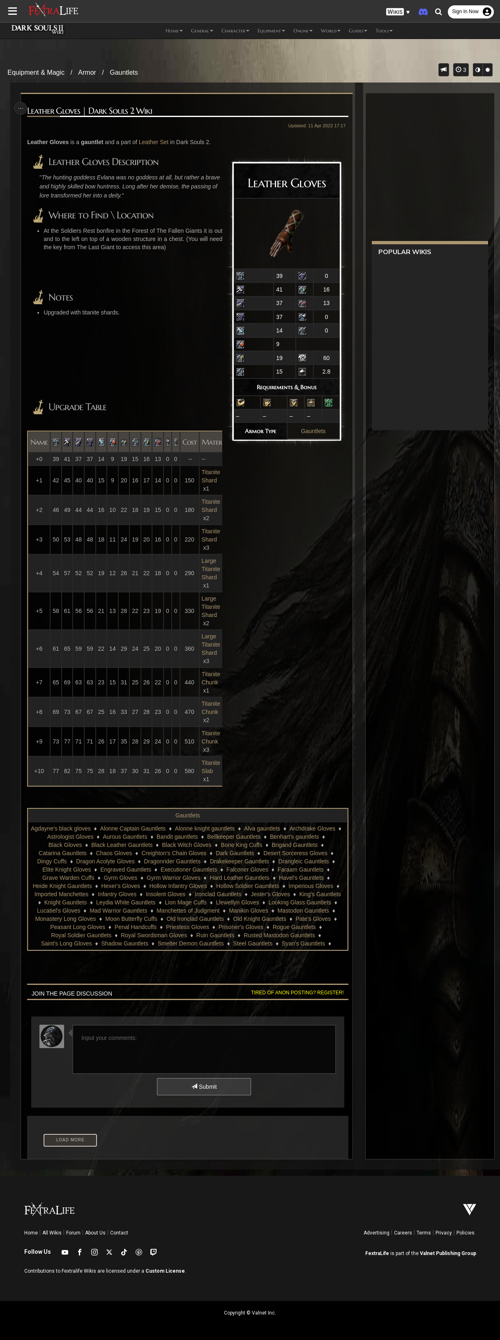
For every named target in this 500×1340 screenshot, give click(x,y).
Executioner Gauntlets (188, 869)
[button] (398, 12)
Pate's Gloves (313, 919)
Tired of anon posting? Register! (295, 993)
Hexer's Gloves (120, 886)
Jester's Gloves (270, 894)
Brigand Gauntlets (294, 845)
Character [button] (235, 31)
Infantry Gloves (116, 894)
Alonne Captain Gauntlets (137, 828)
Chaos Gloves (114, 853)
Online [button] (303, 31)
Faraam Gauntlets (300, 869)
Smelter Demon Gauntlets (190, 943)
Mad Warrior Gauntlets (118, 910)
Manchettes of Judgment (187, 910)
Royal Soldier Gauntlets (81, 935)
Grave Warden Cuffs (68, 877)
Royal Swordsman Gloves (153, 935)
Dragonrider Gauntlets (172, 861)
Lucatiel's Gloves (58, 910)
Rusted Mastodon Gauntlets (279, 935)
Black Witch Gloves (186, 845)
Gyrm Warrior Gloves (173, 877)
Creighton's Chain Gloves (173, 853)
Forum (73, 1233)
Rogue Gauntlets (294, 927)
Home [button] (174, 31)
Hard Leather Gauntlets (240, 877)
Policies (465, 1233)
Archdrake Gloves (316, 828)
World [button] (331, 31)
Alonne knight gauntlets (209, 828)
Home (31, 1233)
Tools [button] (384, 31)
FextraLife (377, 1253)
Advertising (376, 1233)
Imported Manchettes (61, 894)
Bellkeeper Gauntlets (238, 836)
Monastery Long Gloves (65, 919)
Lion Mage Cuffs (185, 902)
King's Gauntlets (320, 894)
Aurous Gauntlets (129, 836)
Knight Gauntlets (65, 902)
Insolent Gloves (165, 894)
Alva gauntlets (267, 828)
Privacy (443, 1233)
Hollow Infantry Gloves (178, 886)
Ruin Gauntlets (215, 935)
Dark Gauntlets (234, 853)
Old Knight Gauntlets (259, 919)
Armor (87, 72)
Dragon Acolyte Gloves (105, 861)
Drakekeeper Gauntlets (239, 861)
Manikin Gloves (248, 910)
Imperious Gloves (310, 886)
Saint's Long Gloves (66, 943)
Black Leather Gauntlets (121, 845)
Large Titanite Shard (212, 569)
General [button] (202, 31)
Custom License (165, 1271)
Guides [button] (358, 31)
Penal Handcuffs (135, 927)
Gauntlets (124, 72)
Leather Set (155, 142)
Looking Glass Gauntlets (299, 902)
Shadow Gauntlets (124, 943)
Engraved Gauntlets (125, 869)
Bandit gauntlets (181, 836)
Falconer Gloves (247, 869)
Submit (203, 1086)
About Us (95, 1233)
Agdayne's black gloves (65, 828)
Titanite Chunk (212, 678)
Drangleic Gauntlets (303, 861)
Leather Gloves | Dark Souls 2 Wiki (90, 111)
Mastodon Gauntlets (303, 910)
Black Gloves (65, 845)
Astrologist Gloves (74, 836)
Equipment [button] (271, 31)
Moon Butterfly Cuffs (131, 919)
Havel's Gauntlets (301, 877)
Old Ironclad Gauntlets (195, 919)
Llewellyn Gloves (237, 902)
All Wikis (52, 1233)
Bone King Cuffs (241, 845)
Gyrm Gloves (120, 877)
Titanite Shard (212, 476)
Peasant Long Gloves (77, 927)
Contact (119, 1233)
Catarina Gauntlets (62, 853)
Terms (424, 1233)
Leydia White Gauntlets (125, 902)
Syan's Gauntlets (303, 943)
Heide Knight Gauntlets (62, 886)
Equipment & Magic (36, 72)
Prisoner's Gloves (240, 927)
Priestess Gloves (187, 927)
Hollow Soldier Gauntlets (247, 886)
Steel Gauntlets (252, 943)
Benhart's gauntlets (298, 836)
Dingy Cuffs (52, 861)
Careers (403, 1233)
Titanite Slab (212, 766)
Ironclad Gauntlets (217, 894)
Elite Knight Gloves (66, 869)
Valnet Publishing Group (448, 1253)
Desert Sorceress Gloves (295, 853)
